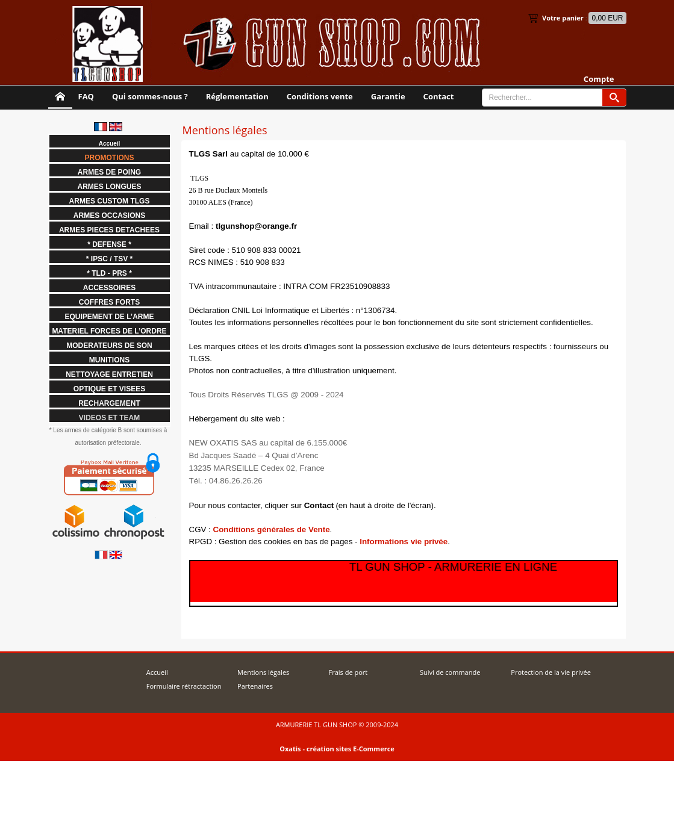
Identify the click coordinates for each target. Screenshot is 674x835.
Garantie (388, 96)
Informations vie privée (404, 541)
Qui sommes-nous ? (150, 96)
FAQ (86, 96)
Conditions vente (320, 96)
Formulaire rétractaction (184, 686)
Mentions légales (263, 672)
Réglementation (237, 96)
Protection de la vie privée (551, 672)
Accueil (157, 672)
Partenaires (255, 686)
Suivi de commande (450, 672)
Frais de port (347, 672)
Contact (438, 96)
